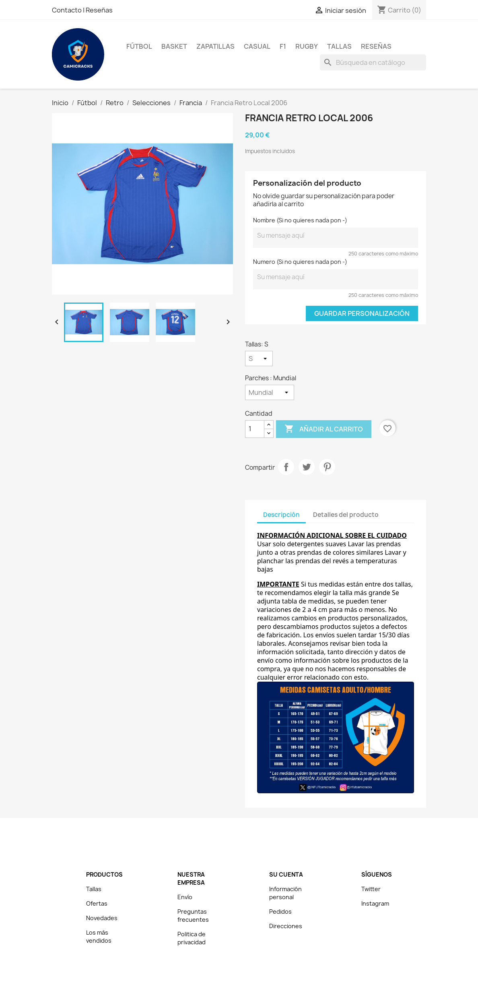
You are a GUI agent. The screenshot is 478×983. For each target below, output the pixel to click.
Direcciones (285, 926)
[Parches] (269, 392)
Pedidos (280, 911)
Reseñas (99, 10)
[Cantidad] (254, 429)
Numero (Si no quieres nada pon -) (300, 261)
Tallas (339, 46)
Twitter (371, 889)
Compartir (286, 467)
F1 (283, 46)
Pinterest (327, 467)
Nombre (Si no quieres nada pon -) (300, 220)
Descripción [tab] (281, 514)
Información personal (285, 893)
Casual (257, 46)
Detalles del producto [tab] (346, 514)
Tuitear (307, 467)
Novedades (101, 918)
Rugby (306, 46)
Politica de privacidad (191, 938)
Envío (184, 897)
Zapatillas (215, 46)
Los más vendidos (98, 936)
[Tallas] (259, 358)
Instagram (375, 903)
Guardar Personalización (362, 313)
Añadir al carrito (323, 429)
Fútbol (139, 46)
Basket (174, 46)
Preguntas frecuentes (193, 915)
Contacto (67, 10)
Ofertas (96, 903)
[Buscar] (373, 62)
